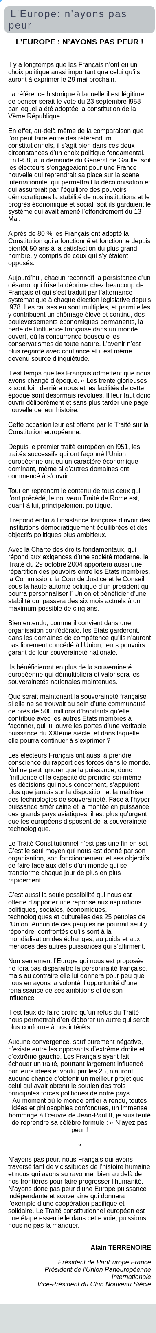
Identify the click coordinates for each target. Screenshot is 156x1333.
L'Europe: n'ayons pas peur (68, 19)
